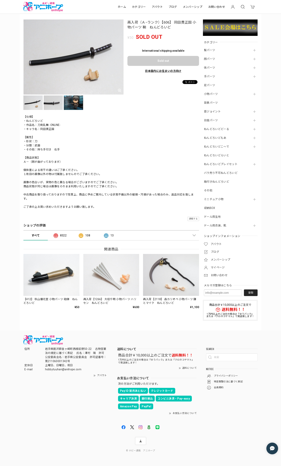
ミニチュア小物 (213, 199)
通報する (193, 219)
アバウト (157, 6)
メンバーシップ (192, 6)
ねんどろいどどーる (216, 129)
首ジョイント (212, 111)
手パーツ (209, 76)
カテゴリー (139, 6)
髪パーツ (209, 50)
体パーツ (209, 67)
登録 (250, 292)
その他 (208, 190)
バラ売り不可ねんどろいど (220, 172)
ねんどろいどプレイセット (220, 164)
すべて (36, 235)
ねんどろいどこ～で (216, 146)
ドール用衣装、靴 (215, 225)
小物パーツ (211, 93)
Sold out (163, 61)
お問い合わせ (216, 6)
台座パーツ (211, 120)
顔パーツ (209, 58)
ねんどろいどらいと (216, 155)
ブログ (173, 6)
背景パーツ (211, 102)
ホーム (122, 6)
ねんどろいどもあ (215, 137)
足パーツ (209, 85)
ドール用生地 (212, 216)
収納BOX (209, 208)
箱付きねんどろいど (216, 181)
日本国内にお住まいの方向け (163, 71)
